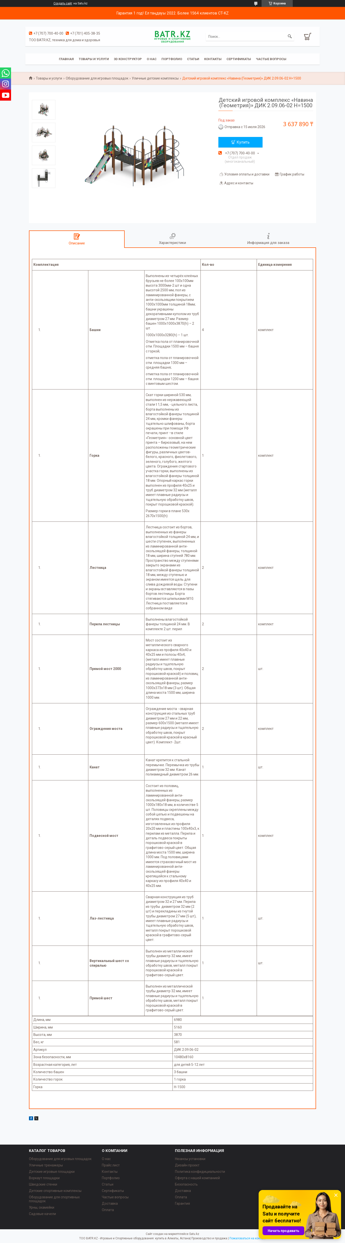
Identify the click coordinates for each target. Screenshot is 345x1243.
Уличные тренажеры (46, 1165)
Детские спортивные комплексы (55, 1191)
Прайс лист (111, 1165)
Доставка (110, 1203)
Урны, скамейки (41, 1207)
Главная (66, 59)
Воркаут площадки (44, 1178)
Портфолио (171, 59)
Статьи (193, 59)
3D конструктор (128, 59)
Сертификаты (238, 59)
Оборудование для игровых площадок (97, 78)
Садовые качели (42, 1214)
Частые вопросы (271, 59)
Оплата (108, 1210)
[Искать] (290, 36)
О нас (152, 59)
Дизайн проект (187, 1165)
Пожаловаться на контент (247, 1238)
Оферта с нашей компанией (197, 1178)
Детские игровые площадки (52, 1172)
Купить (243, 142)
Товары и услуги (94, 59)
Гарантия (182, 1203)
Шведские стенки (43, 1184)
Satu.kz (194, 1234)
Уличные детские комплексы (155, 78)
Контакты (213, 59)
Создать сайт (62, 3)
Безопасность (186, 1184)
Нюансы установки (190, 1159)
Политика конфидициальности (200, 1172)
